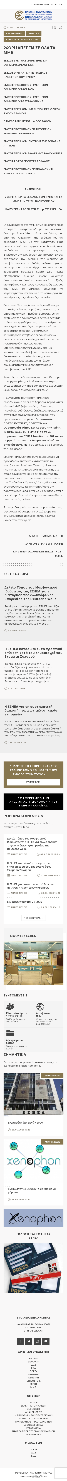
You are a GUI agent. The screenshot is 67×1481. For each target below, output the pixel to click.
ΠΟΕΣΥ (33, 1371)
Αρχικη (33, 1402)
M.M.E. (33, 1387)
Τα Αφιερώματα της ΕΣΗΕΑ (18, 1044)
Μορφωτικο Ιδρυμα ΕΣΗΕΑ (33, 1418)
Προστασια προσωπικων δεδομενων (33, 1431)
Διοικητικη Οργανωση (33, 1405)
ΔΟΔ (33, 1364)
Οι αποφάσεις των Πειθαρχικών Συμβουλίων (48, 1018)
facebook (20, 1341)
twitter (28, 1341)
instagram (37, 1341)
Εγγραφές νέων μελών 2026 (24, 901)
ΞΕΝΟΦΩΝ (33, 1361)
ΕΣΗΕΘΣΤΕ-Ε (34, 1380)
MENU (6, 4)
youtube (45, 1341)
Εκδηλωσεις (33, 1408)
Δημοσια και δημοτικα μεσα (22, 39)
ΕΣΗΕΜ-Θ (33, 1374)
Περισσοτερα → (33, 917)
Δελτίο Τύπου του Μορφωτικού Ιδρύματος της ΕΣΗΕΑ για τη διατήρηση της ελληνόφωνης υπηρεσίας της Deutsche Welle (30, 593)
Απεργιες (34, 33)
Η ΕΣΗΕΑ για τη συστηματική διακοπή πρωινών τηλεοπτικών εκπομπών (31, 710)
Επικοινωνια (33, 1428)
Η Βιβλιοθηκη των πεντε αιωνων (34, 1415)
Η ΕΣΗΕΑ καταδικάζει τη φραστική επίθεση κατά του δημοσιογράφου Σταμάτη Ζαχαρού (33, 653)
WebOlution (38, 1476)
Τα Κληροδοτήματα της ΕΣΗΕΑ (18, 1017)
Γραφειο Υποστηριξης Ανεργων (33, 1421)
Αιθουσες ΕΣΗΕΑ (23, 936)
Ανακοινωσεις (14, 33)
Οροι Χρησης (33, 1434)
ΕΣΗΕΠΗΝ (33, 1377)
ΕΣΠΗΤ (33, 1384)
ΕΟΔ (33, 1368)
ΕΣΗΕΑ (33, 15)
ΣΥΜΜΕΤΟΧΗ (33, 782)
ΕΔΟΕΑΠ (33, 1358)
